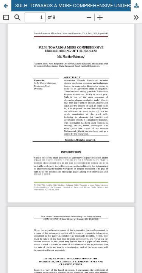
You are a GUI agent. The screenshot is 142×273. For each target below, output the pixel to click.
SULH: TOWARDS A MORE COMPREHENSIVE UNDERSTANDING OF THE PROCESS (78, 5)
